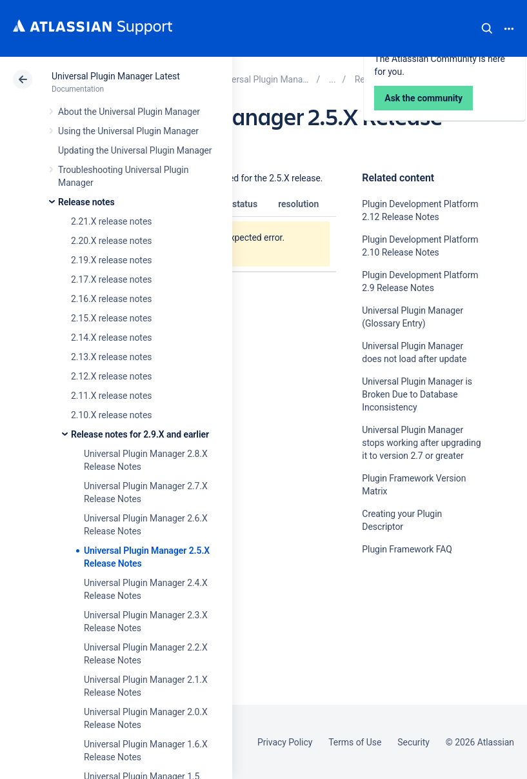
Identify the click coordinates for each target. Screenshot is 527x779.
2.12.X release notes (111, 376)
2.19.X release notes (111, 260)
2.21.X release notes (111, 221)
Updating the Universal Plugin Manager (135, 150)
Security (413, 742)
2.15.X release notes (111, 318)
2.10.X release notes (111, 415)
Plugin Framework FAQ (407, 549)
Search (487, 28)
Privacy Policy (284, 742)
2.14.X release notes (111, 337)
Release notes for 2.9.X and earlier (140, 434)
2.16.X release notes (111, 299)
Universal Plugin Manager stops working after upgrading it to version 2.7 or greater (421, 443)
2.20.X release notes (111, 241)
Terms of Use (354, 742)
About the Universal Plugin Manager (129, 111)
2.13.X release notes (111, 357)
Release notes (86, 202)
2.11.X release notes (111, 395)
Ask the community (407, 675)
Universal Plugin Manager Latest (116, 76)
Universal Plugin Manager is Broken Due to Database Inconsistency (417, 394)
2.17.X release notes (111, 279)
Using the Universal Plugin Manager (128, 131)
